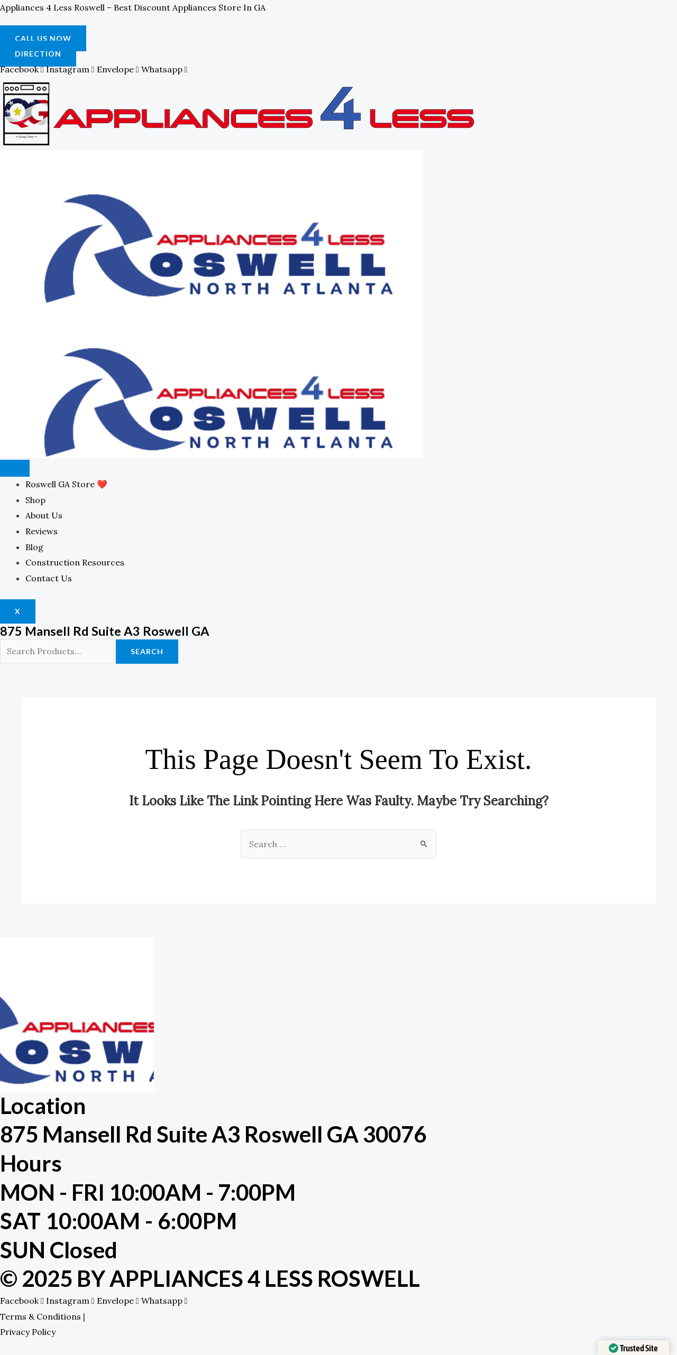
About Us (43, 515)
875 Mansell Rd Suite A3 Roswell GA (105, 630)
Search (147, 651)
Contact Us (48, 578)
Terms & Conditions (40, 1316)
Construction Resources (74, 562)
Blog (34, 547)
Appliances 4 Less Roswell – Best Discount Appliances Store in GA (133, 7)
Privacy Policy (28, 1331)
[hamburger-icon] (15, 468)
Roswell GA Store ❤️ (66, 484)
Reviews (41, 531)
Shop (35, 500)
